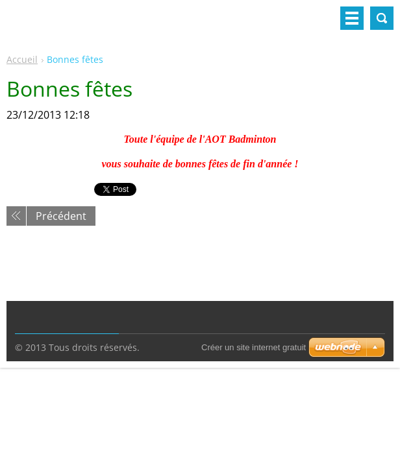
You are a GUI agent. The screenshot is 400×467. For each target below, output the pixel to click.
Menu (351, 18)
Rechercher (382, 18)
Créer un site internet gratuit (253, 347)
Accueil (22, 59)
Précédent (61, 216)
